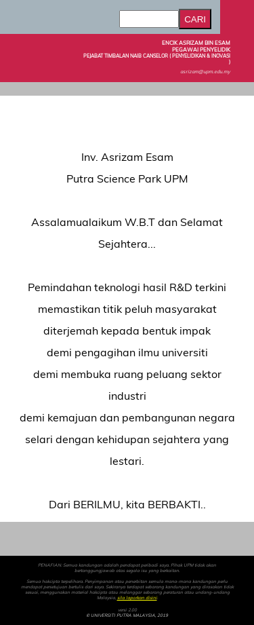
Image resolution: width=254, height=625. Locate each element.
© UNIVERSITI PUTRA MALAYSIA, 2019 (127, 615)
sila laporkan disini (137, 598)
